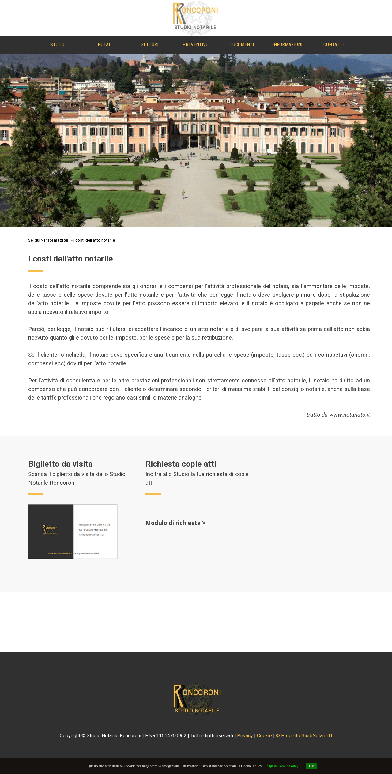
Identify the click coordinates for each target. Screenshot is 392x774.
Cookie (264, 735)
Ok (311, 766)
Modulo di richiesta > (175, 523)
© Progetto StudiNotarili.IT (304, 735)
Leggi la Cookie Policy (282, 766)
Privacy (245, 735)
